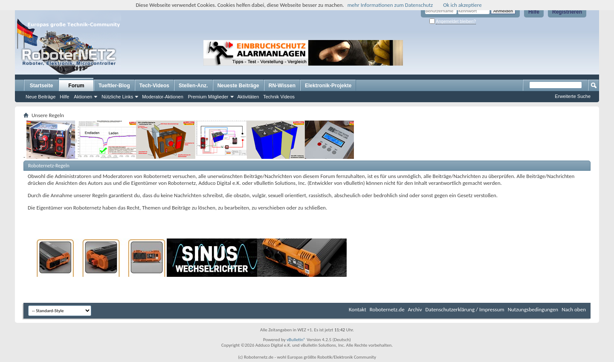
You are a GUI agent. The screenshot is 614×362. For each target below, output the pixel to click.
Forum (76, 86)
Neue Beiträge (40, 96)
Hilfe (533, 12)
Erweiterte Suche (573, 96)
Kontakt (357, 309)
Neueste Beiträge (238, 86)
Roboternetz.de (387, 309)
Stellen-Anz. (193, 86)
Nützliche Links (117, 96)
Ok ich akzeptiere (462, 5)
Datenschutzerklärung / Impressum (465, 309)
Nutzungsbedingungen (533, 309)
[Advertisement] (458, 53)
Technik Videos (279, 96)
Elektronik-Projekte (328, 86)
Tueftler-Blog (114, 86)
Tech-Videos (154, 86)
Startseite (41, 86)
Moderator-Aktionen (162, 96)
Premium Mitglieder (208, 96)
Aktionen (83, 96)
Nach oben (574, 309)
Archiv (415, 309)
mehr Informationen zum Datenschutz (390, 5)
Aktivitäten (248, 96)
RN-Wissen (282, 86)
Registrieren (567, 12)
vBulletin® (296, 339)
